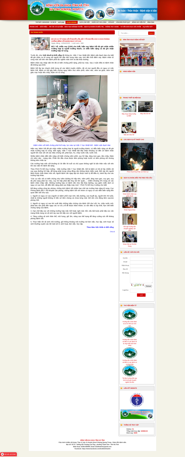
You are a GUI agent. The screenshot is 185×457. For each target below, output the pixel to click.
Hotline (68, 22)
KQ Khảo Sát (148, 27)
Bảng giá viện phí (138, 22)
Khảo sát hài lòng (99, 22)
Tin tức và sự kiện (56, 27)
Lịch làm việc (85, 22)
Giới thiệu (43, 27)
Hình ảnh (150, 22)
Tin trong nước (37, 32)
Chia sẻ (112, 232)
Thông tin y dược (112, 27)
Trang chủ (34, 27)
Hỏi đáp (111, 22)
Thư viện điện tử (130, 305)
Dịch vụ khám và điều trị (93, 27)
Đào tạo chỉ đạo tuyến (74, 27)
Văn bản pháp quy (123, 22)
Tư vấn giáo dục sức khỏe (130, 27)
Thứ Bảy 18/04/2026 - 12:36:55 (46, 22)
